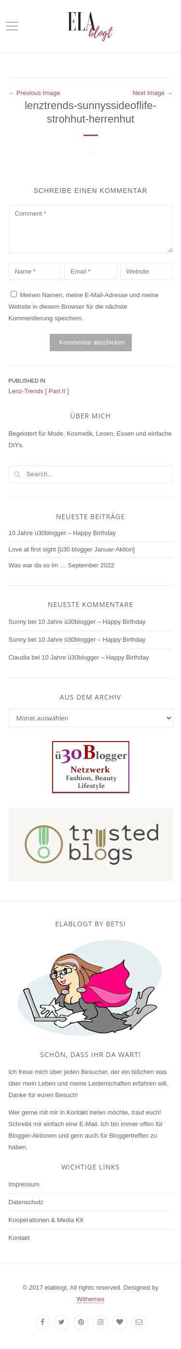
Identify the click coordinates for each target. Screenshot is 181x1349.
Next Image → (152, 92)
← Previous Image (34, 92)
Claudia (19, 657)
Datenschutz (26, 1202)
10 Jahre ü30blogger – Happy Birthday (62, 533)
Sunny (18, 621)
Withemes (91, 1299)
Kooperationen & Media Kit (46, 1220)
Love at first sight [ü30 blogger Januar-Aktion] (72, 549)
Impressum (24, 1184)
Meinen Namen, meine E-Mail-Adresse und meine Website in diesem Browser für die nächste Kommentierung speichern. (84, 306)
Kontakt (19, 1237)
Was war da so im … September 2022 (61, 565)
